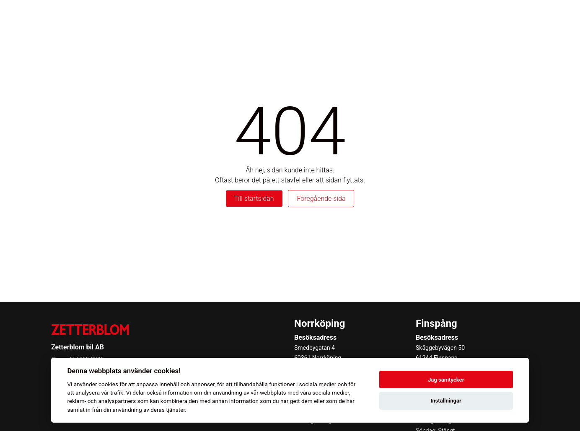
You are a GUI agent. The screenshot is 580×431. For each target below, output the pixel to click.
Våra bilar (260, 17)
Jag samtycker (446, 380)
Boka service (433, 17)
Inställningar (445, 401)
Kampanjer (485, 17)
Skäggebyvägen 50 (440, 347)
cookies (108, 384)
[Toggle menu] (561, 17)
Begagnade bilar (372, 17)
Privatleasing (311, 17)
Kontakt (529, 17)
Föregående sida (321, 199)
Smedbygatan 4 (314, 347)
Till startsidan (254, 199)
